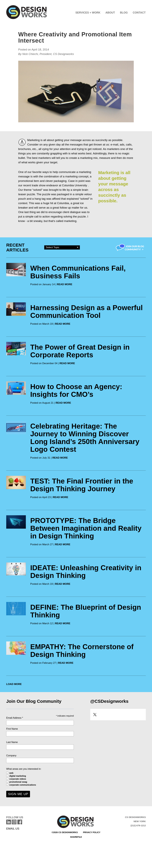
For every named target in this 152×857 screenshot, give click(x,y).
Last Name (12, 742)
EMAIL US (12, 828)
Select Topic (62, 247)
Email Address (14, 718)
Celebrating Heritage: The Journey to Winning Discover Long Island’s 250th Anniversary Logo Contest (84, 437)
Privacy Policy (91, 832)
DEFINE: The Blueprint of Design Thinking (85, 611)
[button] (87, 11)
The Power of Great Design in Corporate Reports (80, 351)
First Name (12, 729)
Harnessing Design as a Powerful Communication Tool (86, 311)
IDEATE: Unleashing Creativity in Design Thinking (85, 571)
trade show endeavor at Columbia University (59, 185)
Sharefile (76, 837)
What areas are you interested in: (23, 769)
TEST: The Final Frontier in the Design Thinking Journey (81, 485)
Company (11, 755)
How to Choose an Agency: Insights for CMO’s (76, 390)
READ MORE (64, 284)
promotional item (28, 180)
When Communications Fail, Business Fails (78, 272)
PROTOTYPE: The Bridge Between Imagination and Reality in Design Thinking (85, 528)
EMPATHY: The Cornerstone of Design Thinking (82, 650)
